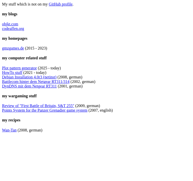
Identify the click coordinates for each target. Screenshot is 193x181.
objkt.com (10, 24)
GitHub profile (61, 4)
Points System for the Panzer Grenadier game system (44, 110)
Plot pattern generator (19, 68)
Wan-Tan (9, 130)
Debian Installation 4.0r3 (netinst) (29, 77)
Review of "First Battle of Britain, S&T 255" (38, 106)
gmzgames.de (13, 48)
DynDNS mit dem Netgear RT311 (29, 86)
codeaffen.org (13, 28)
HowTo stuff (12, 72)
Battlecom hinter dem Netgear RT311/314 (36, 81)
